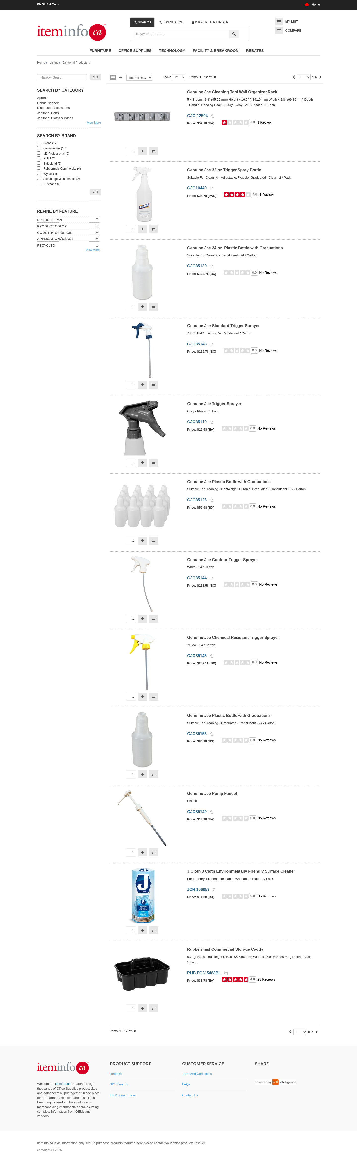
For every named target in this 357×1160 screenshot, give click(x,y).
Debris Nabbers (48, 103)
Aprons (42, 98)
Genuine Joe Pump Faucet (212, 793)
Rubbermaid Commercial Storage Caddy (225, 949)
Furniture (100, 50)
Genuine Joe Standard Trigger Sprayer (223, 326)
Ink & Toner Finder (123, 1095)
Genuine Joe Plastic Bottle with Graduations (229, 482)
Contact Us (190, 1095)
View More (94, 122)
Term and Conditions (197, 1074)
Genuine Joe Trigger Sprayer (214, 404)
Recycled (46, 245)
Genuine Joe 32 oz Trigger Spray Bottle (224, 170)
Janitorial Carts (48, 113)
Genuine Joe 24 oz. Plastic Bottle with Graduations (235, 248)
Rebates (255, 50)
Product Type (50, 220)
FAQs (186, 1084)
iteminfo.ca (63, 1084)
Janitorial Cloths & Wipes (55, 118)
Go (95, 192)
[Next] (320, 77)
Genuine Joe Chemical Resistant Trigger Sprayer (233, 637)
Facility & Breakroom (216, 50)
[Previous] (294, 77)
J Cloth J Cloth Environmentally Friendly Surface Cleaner (241, 871)
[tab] (142, 22)
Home (312, 4)
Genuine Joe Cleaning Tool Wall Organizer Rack (232, 92)
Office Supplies (135, 50)
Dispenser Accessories (53, 108)
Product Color (52, 226)
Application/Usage (55, 239)
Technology (172, 50)
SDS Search (119, 1084)
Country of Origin (55, 233)
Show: (167, 77)
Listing (54, 62)
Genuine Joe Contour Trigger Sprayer (222, 560)
